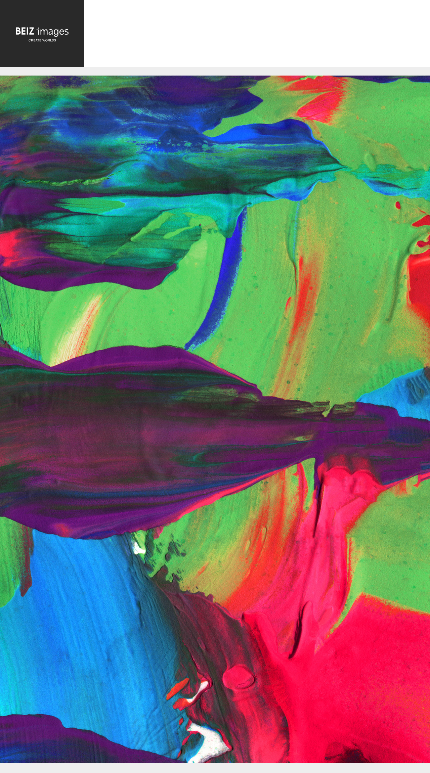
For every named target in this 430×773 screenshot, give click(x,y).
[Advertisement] (257, 35)
